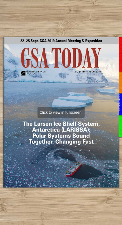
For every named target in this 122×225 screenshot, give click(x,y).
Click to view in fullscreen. (61, 112)
